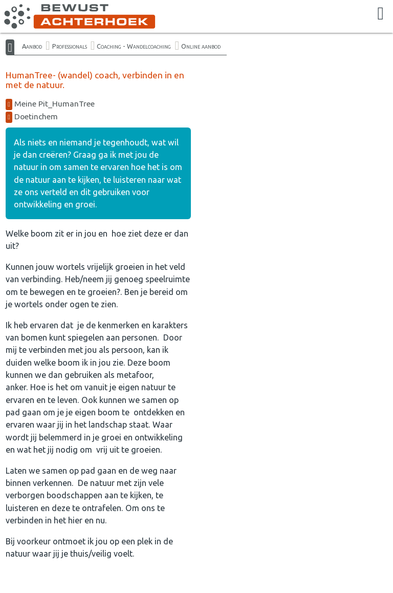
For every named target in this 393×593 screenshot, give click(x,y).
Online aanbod (201, 46)
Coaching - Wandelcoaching (134, 46)
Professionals (69, 46)
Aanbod (32, 46)
